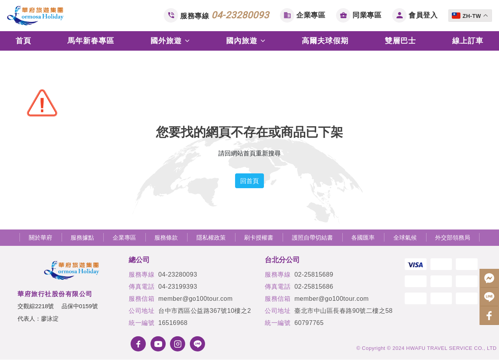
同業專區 (366, 15)
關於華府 (40, 237)
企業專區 (310, 15)
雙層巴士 (400, 41)
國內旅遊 (245, 41)
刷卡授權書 (258, 237)
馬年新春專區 (90, 41)
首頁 (23, 41)
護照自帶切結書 (312, 237)
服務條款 (166, 237)
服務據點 (82, 237)
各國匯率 (363, 237)
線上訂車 (467, 41)
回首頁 (249, 180)
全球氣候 (405, 237)
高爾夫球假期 (325, 41)
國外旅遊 (170, 41)
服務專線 (224, 15)
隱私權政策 (211, 237)
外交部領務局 (452, 237)
